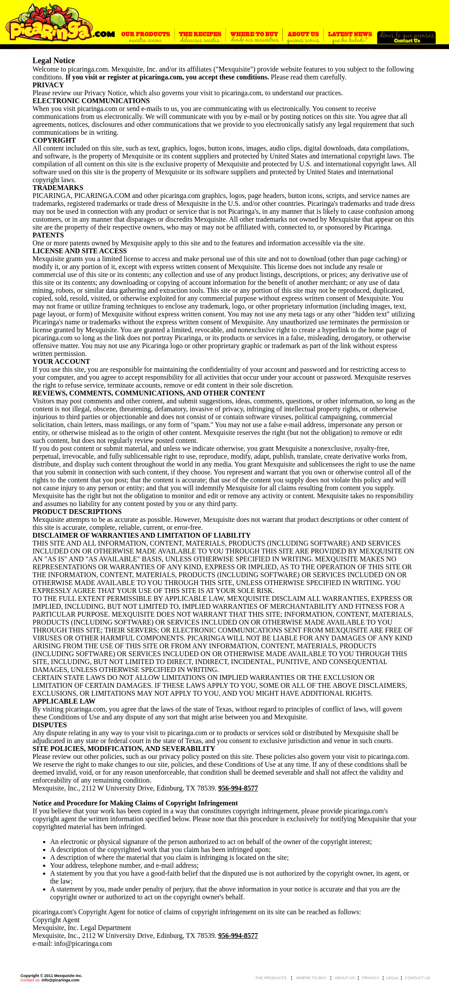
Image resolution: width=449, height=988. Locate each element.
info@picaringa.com (61, 980)
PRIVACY (371, 978)
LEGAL (392, 978)
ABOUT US (345, 978)
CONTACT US (418, 978)
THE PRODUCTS (270, 978)
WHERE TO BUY (311, 978)
